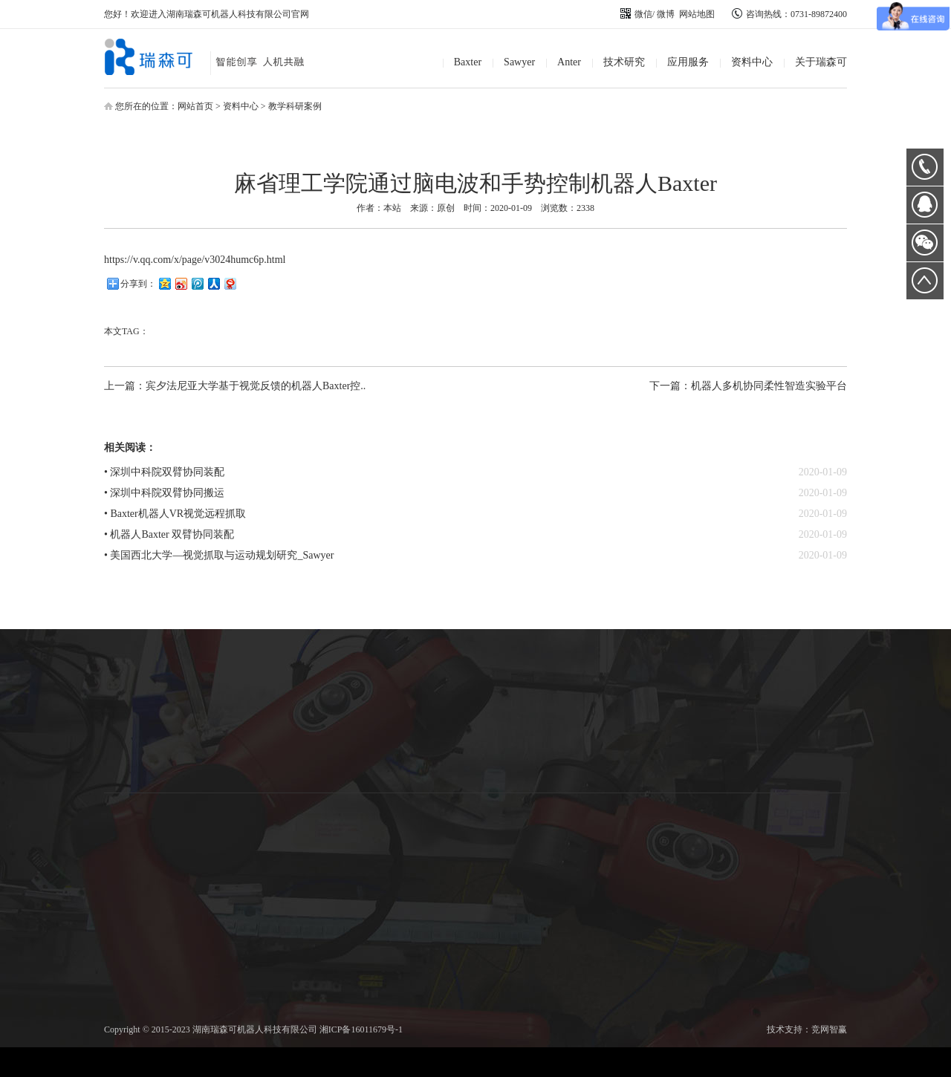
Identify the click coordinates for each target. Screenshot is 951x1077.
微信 (636, 14)
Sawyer (519, 62)
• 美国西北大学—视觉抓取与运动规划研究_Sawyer (219, 555)
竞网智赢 (829, 1029)
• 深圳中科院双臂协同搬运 (164, 492)
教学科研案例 (295, 106)
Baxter (467, 62)
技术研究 (624, 62)
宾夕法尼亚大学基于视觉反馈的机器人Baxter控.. (256, 385)
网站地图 (697, 14)
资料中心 (752, 62)
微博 (666, 14)
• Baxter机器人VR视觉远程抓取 (175, 513)
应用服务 (688, 62)
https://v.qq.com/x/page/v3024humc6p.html (194, 259)
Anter (569, 62)
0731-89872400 (925, 167)
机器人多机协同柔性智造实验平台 (769, 385)
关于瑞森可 (821, 62)
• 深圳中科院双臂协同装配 (164, 472)
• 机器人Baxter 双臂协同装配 (169, 534)
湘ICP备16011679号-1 (361, 1029)
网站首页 (195, 106)
